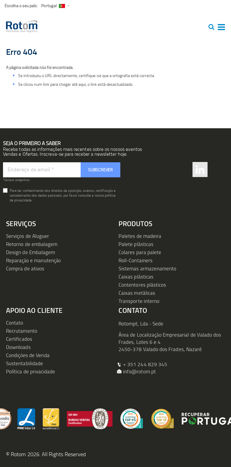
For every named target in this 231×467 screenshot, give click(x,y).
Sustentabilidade (24, 363)
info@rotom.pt (139, 371)
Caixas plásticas (136, 276)
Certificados (19, 338)
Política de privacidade (30, 371)
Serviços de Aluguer (27, 235)
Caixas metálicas (137, 292)
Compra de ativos (25, 268)
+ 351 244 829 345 (145, 364)
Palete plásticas (136, 244)
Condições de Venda (28, 355)
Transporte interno (139, 301)
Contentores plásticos (142, 284)
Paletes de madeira (140, 235)
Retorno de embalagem (31, 244)
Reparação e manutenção (33, 260)
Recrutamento (21, 330)
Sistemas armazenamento (147, 268)
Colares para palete (140, 252)
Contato (14, 322)
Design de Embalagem (30, 252)
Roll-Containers (135, 260)
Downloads (18, 347)
